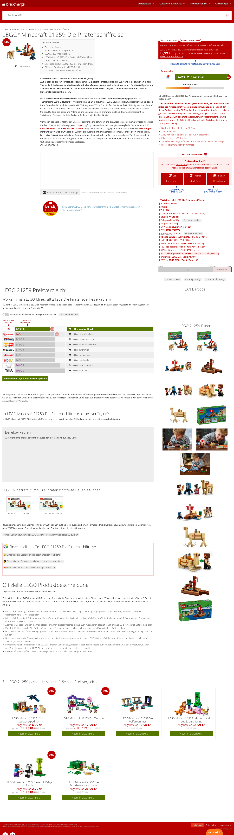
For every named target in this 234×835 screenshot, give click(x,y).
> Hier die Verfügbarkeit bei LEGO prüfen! (25, 378)
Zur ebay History (192, 279)
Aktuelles (170, 3)
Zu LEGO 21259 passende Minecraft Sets (64, 70)
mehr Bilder (21, 66)
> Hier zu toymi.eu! (78, 349)
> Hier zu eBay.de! (78, 360)
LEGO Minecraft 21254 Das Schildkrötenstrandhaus (83, 783)
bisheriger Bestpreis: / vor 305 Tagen (183, 243)
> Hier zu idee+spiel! (79, 355)
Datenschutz (211, 825)
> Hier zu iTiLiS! (77, 370)
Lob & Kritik (214, 832)
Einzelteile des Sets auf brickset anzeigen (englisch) (29, 567)
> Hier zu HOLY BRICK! (80, 365)
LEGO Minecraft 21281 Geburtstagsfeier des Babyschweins (191, 720)
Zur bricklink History (215, 279)
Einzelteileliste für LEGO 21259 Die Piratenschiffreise (69, 63)
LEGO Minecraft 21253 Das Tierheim (83, 718)
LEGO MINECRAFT (63, 101)
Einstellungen (221, 3)
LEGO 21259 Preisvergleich (57, 53)
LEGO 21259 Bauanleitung (57, 60)
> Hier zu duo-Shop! (80, 328)
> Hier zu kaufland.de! (80, 334)
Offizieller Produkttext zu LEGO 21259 (62, 67)
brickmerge (197, 825)
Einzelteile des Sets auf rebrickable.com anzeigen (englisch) (33, 561)
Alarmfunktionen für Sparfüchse (60, 50)
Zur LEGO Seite (172, 279)
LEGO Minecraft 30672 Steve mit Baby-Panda (29, 783)
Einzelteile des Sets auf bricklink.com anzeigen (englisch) (32, 554)
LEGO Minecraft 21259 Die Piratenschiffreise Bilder (68, 57)
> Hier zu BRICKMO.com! (81, 339)
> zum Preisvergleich (29, 733)
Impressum (225, 825)
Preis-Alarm (181, 164)
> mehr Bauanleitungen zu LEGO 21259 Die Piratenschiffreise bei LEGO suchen (41, 534)
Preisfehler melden (69, 314)
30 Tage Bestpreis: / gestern (180, 250)
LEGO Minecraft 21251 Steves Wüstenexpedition (29, 720)
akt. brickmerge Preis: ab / (190, 253)
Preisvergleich (144, 3)
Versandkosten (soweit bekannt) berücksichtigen (33, 314)
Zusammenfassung (54, 47)
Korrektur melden (191, 220)
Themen (198, 3)
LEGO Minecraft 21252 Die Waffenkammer (137, 720)
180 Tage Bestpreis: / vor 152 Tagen (183, 246)
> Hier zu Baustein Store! (81, 344)
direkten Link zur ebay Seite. (63, 437)
